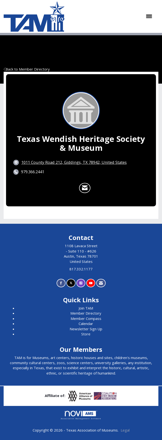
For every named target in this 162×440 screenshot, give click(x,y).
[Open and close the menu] (111, 16)
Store (85, 334)
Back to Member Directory (27, 69)
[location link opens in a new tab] (74, 162)
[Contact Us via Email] (101, 283)
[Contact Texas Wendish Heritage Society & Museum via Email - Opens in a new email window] (84, 188)
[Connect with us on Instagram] (80, 283)
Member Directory (85, 313)
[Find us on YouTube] (90, 283)
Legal (125, 430)
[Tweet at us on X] (70, 283)
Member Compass (86, 318)
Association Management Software (81, 415)
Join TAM (86, 308)
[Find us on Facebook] (61, 283)
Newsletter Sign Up (86, 328)
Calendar (86, 323)
